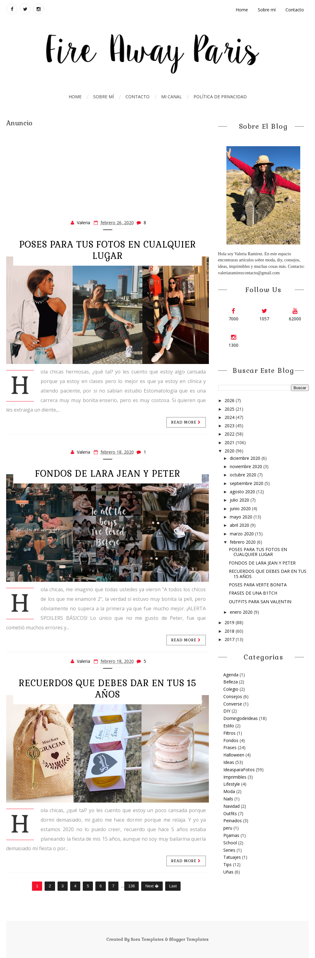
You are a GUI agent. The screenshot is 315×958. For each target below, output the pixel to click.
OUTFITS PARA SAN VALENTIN (260, 601)
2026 (230, 400)
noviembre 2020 (246, 466)
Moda (229, 791)
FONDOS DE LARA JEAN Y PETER (107, 473)
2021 (230, 442)
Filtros (229, 733)
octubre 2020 (243, 475)
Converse (232, 704)
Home (242, 10)
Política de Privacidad (220, 97)
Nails (228, 799)
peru (227, 828)
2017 (230, 639)
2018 (230, 631)
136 (131, 886)
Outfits (230, 813)
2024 (230, 417)
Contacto (294, 10)
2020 (230, 451)
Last (173, 886)
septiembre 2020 (247, 483)
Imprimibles (234, 777)
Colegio (230, 689)
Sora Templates (147, 939)
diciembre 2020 (245, 458)
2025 (230, 409)
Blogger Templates (189, 939)
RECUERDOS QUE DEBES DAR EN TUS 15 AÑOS (107, 689)
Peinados (232, 820)
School (230, 843)
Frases (230, 747)
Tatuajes (232, 857)
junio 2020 (241, 508)
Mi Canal (171, 97)
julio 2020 (240, 500)
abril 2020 (240, 525)
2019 (230, 622)
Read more (186, 422)
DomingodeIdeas (240, 718)
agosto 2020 (243, 492)
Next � (151, 886)
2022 (230, 434)
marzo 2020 (242, 534)
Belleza (230, 682)
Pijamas (231, 835)
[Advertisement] (107, 170)
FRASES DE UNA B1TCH (253, 593)
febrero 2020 (243, 542)
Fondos (230, 740)
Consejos (232, 696)
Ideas (228, 762)
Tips (227, 864)
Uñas (228, 872)
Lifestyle (231, 784)
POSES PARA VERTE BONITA (258, 585)
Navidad (231, 806)
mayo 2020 (241, 517)
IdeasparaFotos (239, 769)
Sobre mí (267, 10)
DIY (226, 711)
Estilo (228, 726)
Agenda (230, 675)
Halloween (233, 755)
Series (229, 850)
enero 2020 (242, 612)
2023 (230, 425)
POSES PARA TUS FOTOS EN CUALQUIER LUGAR (107, 250)
